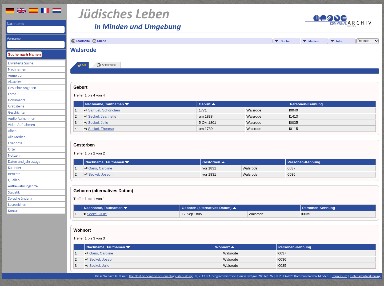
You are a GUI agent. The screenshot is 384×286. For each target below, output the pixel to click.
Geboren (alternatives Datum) (209, 208)
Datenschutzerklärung (365, 276)
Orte (11, 149)
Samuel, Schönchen (104, 110)
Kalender (14, 167)
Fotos (12, 94)
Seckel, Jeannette (102, 116)
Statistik (14, 192)
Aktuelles (15, 81)
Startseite (83, 40)
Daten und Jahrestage (24, 161)
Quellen (14, 180)
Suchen (286, 41)
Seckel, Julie (98, 123)
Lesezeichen (17, 204)
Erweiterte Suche (20, 63)
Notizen (13, 155)
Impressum (339, 276)
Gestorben (213, 162)
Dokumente (17, 100)
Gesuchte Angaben (22, 88)
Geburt (207, 104)
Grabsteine (16, 106)
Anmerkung (106, 65)
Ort (81, 65)
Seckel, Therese (101, 129)
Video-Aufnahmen (21, 124)
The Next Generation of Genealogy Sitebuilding (161, 276)
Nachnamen (17, 69)
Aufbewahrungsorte (23, 186)
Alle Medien (17, 137)
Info (339, 41)
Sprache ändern (20, 198)
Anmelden (15, 75)
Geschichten (17, 112)
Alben (12, 131)
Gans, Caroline (100, 168)
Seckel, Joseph (100, 174)
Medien (314, 41)
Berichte (14, 174)
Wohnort (225, 247)
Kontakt (13, 210)
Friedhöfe (15, 143)
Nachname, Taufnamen (107, 104)
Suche (101, 40)
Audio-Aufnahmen (21, 118)
